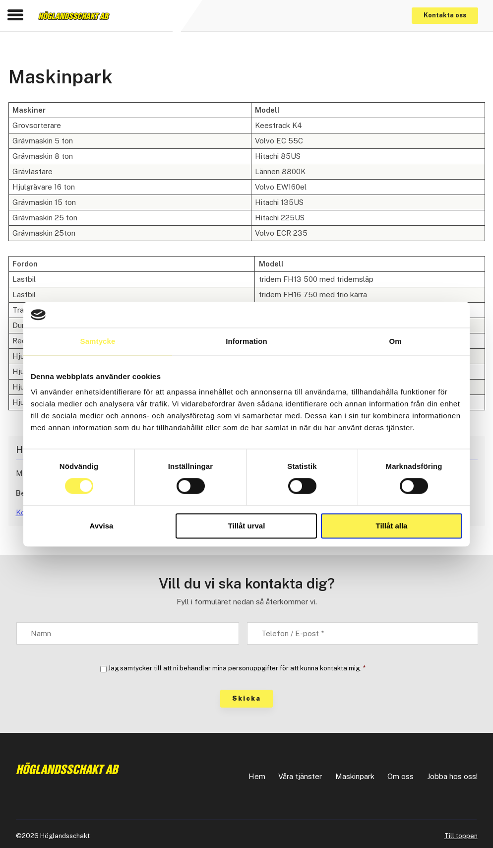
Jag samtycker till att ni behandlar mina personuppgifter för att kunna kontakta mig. (237, 668)
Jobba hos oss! (452, 776)
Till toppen (461, 836)
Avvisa (102, 526)
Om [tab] (395, 341)
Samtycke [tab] (98, 341)
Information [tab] (246, 341)
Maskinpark (354, 776)
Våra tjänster (300, 776)
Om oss (400, 776)
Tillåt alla (392, 526)
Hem (256, 776)
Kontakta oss (445, 15)
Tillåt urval (246, 526)
